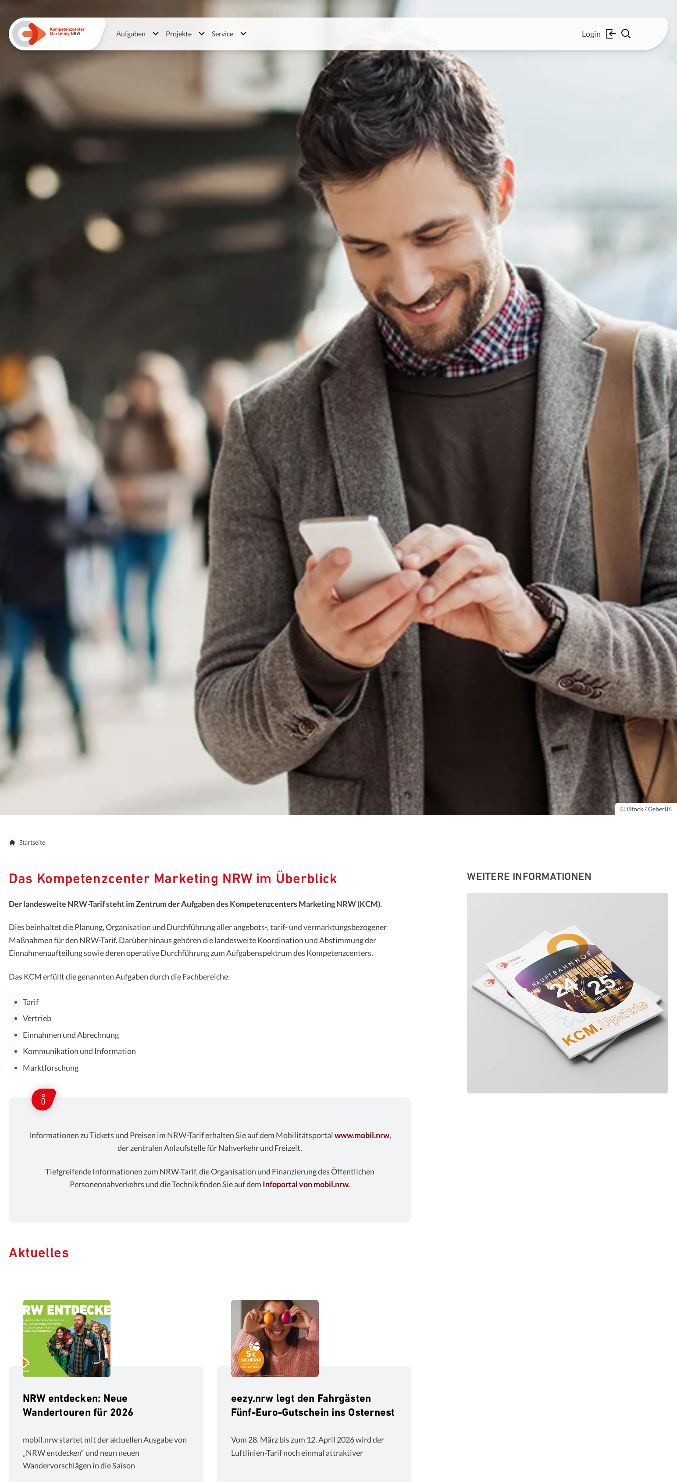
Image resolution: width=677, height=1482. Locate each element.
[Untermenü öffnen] (156, 33)
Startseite (27, 842)
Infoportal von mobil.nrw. (306, 1184)
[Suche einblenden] (627, 34)
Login (600, 34)
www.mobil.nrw (362, 1135)
